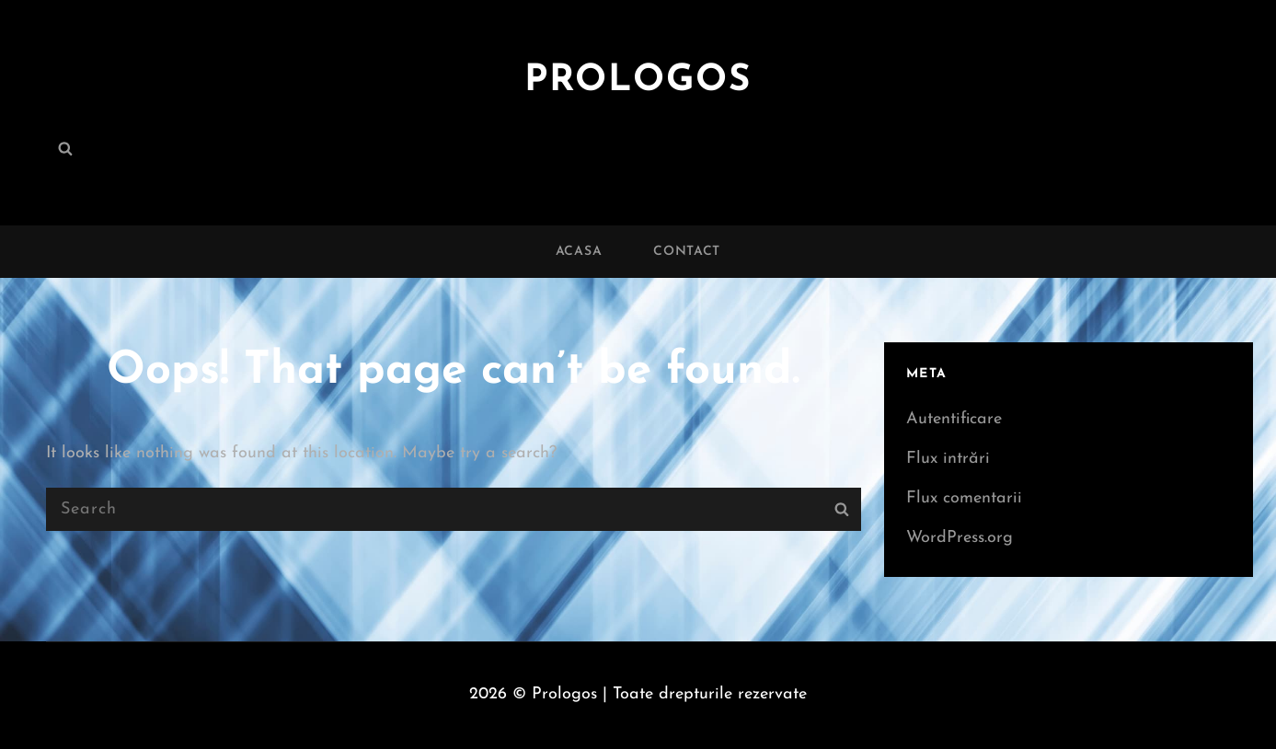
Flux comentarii (964, 498)
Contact (686, 252)
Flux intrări (948, 458)
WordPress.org (959, 538)
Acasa (579, 252)
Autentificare (954, 419)
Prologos (638, 81)
